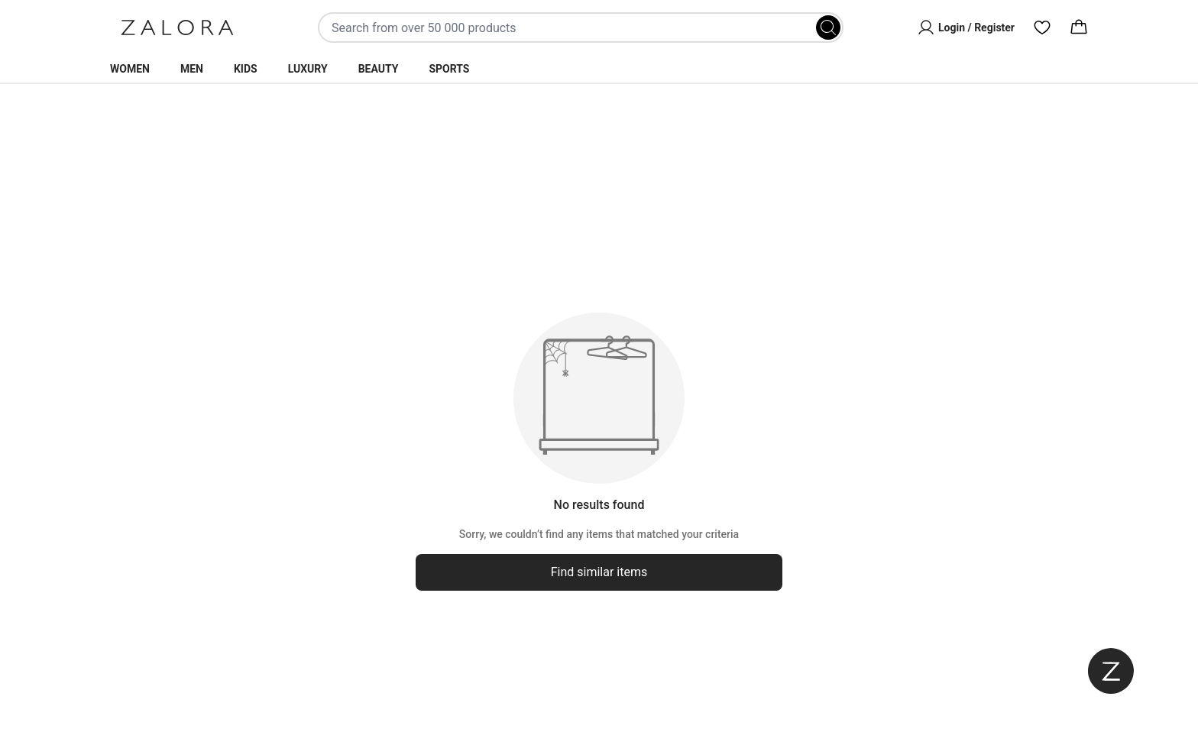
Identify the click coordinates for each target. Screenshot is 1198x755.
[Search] (828, 27)
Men (191, 69)
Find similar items (599, 572)
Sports (449, 69)
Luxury (308, 69)
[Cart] (1079, 27)
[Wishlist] (1042, 27)
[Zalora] (177, 27)
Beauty (378, 69)
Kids (245, 69)
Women (130, 69)
